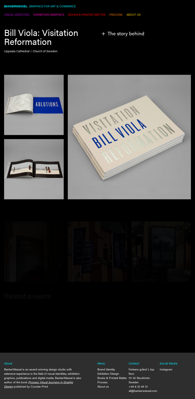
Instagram (166, 369)
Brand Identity (106, 369)
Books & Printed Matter (112, 378)
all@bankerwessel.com (143, 391)
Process (102, 382)
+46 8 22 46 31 (138, 386)
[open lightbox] (129, 137)
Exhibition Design (108, 373)
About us (103, 386)
